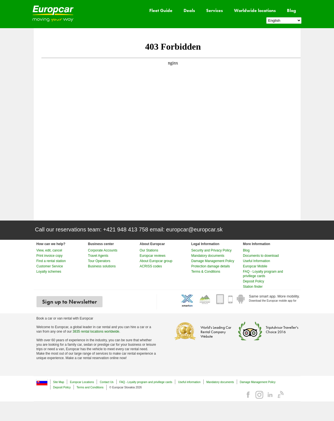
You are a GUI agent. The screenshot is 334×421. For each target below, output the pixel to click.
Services (214, 10)
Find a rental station (51, 261)
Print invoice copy (49, 256)
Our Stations (149, 250)
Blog (291, 10)
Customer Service (49, 266)
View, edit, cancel (49, 250)
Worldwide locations (255, 10)
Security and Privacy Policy (211, 250)
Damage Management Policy (212, 261)
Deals (189, 10)
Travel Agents (98, 256)
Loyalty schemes (48, 272)
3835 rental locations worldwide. (96, 331)
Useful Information (256, 261)
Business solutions (102, 266)
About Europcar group (156, 261)
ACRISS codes (151, 266)
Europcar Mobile (255, 266)
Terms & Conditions (205, 272)
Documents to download (261, 256)
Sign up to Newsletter (69, 301)
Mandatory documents (208, 256)
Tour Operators (99, 261)
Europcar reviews (152, 256)
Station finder (253, 287)
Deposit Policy (253, 281)
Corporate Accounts (102, 250)
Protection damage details (210, 266)
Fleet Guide (160, 10)
